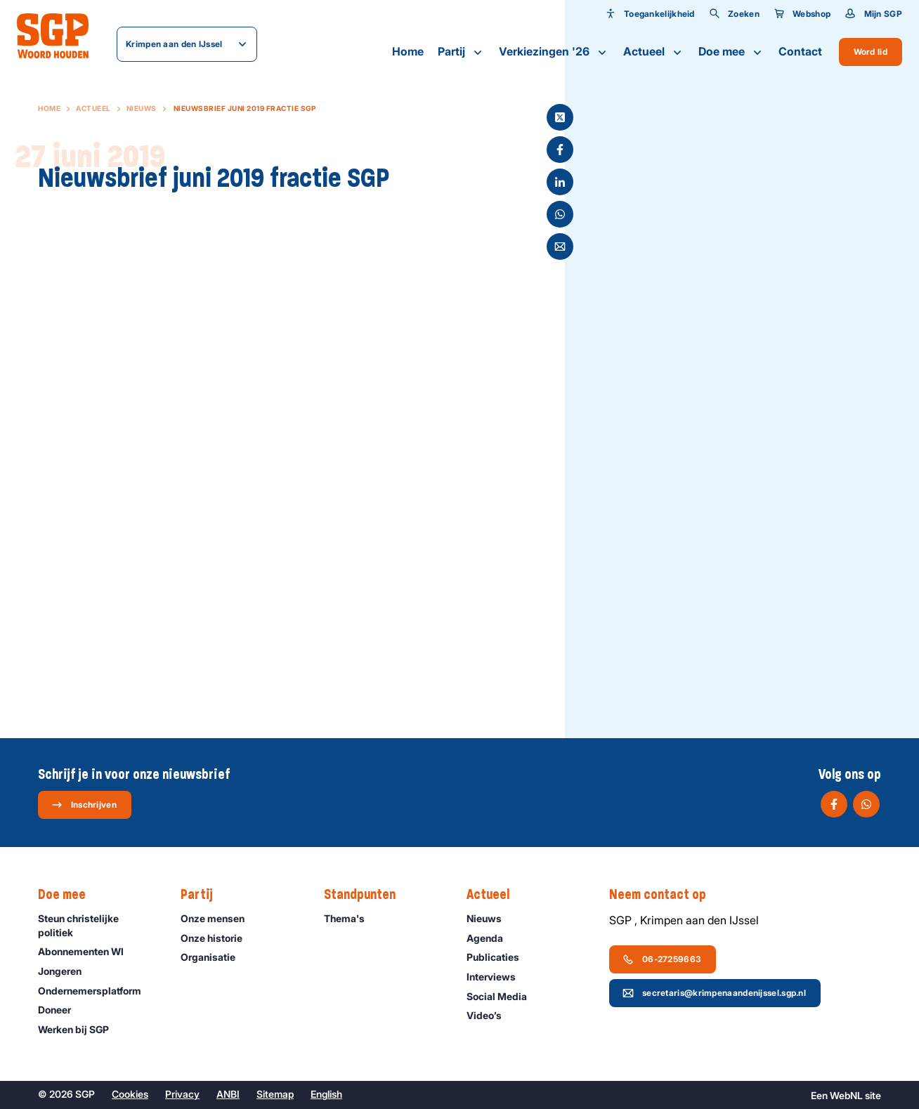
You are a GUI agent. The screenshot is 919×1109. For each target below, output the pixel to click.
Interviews (497, 976)
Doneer (61, 1009)
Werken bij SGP (80, 1029)
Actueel (653, 52)
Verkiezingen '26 (554, 52)
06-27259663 (662, 959)
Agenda (491, 938)
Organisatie (214, 957)
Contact (800, 51)
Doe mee (731, 52)
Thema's (350, 918)
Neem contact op (664, 894)
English (326, 1094)
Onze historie (218, 938)
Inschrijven (84, 805)
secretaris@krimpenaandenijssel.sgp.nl (714, 993)
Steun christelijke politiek (97, 925)
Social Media (503, 996)
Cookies (130, 1094)
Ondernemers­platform (96, 990)
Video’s (490, 1015)
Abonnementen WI (87, 951)
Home (408, 51)
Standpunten (367, 894)
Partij (461, 52)
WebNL (846, 1095)
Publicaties (499, 957)
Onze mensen (219, 918)
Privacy (182, 1094)
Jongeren (66, 971)
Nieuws (141, 108)
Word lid (870, 51)
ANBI (228, 1094)
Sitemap (275, 1094)
